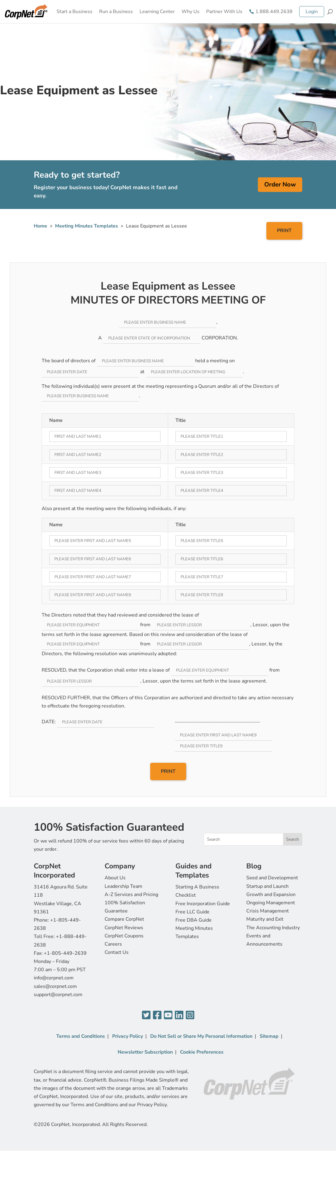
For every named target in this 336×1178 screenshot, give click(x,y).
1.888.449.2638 (274, 11)
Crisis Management (267, 911)
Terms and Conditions (80, 1036)
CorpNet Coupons (124, 936)
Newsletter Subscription (145, 1052)
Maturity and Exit (264, 919)
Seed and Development (272, 877)
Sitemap (269, 1036)
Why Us (190, 11)
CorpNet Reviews (124, 927)
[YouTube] (168, 1015)
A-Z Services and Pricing (131, 894)
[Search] (330, 11)
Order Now (280, 184)
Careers (113, 944)
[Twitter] (146, 1015)
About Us (115, 877)
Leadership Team (123, 886)
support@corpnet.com (58, 994)
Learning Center (157, 11)
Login (312, 11)
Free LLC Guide (192, 912)
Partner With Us (224, 11)
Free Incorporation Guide (202, 903)
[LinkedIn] (179, 1015)
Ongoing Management (270, 902)
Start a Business (74, 11)
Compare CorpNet (124, 919)
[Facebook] (157, 1015)
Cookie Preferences (201, 1052)
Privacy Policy (127, 1036)
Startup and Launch (267, 886)
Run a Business (116, 11)
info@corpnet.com (54, 978)
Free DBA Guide (193, 920)
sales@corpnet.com (55, 986)
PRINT (284, 230)
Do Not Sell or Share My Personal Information (201, 1036)
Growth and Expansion (271, 894)
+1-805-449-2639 (65, 953)
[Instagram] (190, 1015)
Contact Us (117, 952)
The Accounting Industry (273, 927)
